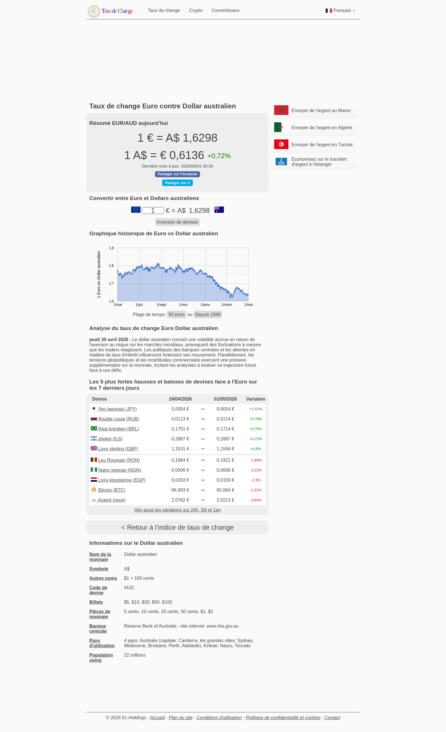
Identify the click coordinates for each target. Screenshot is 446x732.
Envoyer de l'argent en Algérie (322, 127)
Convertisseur (226, 10)
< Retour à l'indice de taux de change (177, 527)
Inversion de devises (177, 222)
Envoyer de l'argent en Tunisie (322, 144)
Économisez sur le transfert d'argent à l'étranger (319, 162)
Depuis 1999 (208, 314)
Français (340, 10)
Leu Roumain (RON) (115, 460)
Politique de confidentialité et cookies (283, 717)
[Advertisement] (224, 60)
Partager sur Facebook (177, 174)
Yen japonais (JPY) (114, 409)
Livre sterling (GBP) (114, 448)
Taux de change (164, 10)
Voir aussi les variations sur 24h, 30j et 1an (177, 510)
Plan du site (181, 717)
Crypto (196, 10)
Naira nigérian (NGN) (116, 470)
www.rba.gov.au (223, 626)
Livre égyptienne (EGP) (118, 480)
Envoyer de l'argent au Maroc (321, 110)
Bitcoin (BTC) (108, 490)
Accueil (157, 717)
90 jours (176, 314)
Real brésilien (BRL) (115, 428)
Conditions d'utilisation (219, 717)
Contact (332, 717)
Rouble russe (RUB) (115, 418)
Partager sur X (177, 183)
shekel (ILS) (107, 438)
